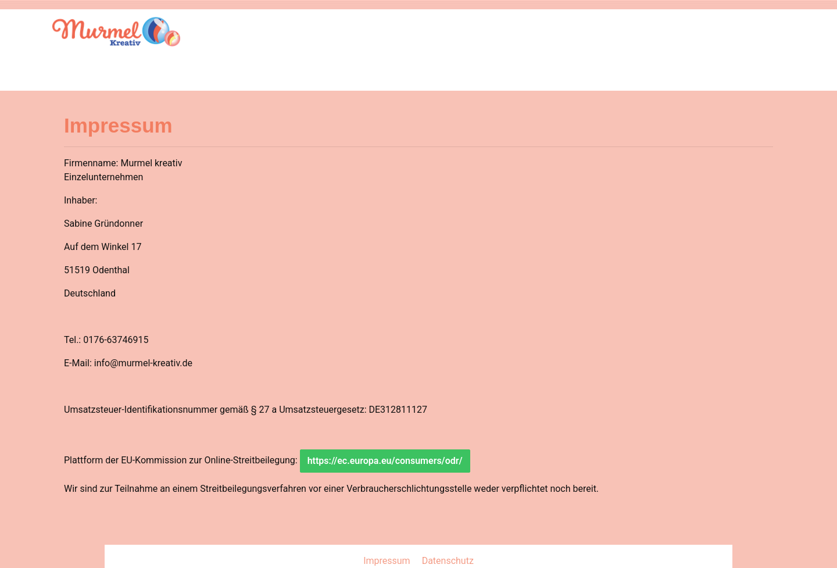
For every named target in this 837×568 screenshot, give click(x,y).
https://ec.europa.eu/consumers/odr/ (385, 460)
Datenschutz (448, 560)
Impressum (387, 560)
